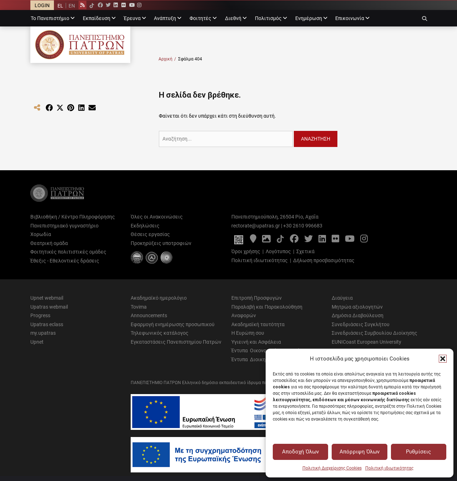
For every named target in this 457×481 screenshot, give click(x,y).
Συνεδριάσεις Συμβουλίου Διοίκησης (374, 333)
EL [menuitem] (60, 6)
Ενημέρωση (308, 18)
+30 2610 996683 (302, 226)
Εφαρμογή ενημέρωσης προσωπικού (173, 324)
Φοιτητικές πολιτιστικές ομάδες (68, 252)
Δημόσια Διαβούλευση (357, 315)
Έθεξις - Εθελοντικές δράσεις (64, 261)
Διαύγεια (342, 298)
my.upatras (43, 333)
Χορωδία (40, 234)
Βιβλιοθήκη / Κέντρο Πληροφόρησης (72, 217)
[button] (442, 358)
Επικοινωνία (349, 18)
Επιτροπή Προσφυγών (256, 298)
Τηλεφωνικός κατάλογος (160, 333)
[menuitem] (60, 5)
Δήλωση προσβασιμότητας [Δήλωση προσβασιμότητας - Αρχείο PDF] (324, 260)
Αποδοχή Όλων (300, 451)
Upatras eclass (46, 324)
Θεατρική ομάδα (49, 243)
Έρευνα (132, 18)
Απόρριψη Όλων (360, 451)
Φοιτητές (200, 18)
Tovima (139, 307)
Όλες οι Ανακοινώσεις (157, 217)
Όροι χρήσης (245, 251)
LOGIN (42, 5)
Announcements (149, 315)
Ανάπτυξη (165, 18)
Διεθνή (233, 18)
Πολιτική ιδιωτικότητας (389, 468)
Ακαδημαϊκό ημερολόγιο (159, 298)
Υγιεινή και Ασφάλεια (256, 342)
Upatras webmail (49, 307)
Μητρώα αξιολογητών (357, 307)
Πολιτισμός (268, 18)
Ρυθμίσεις (418, 451)
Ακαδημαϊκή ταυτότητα (258, 324)
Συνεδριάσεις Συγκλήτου (361, 324)
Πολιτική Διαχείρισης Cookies (332, 468)
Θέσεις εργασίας (150, 234)
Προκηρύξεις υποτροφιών (161, 243)
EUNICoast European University (366, 342)
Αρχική (167, 59)
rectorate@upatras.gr (255, 226)
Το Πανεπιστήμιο (50, 18)
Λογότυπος (278, 251)
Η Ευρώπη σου (247, 333)
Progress (40, 315)
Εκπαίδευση (96, 18)
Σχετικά (305, 251)
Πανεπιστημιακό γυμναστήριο (64, 226)
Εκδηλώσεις (145, 226)
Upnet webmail (46, 298)
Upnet (37, 342)
